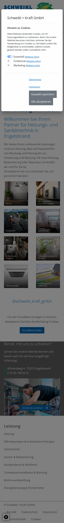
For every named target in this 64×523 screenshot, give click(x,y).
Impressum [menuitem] (34, 86)
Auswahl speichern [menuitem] (43, 94)
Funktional (27, 61)
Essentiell (26, 56)
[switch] (9, 61)
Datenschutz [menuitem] (35, 79)
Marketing (27, 65)
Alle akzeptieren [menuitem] (41, 101)
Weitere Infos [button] (32, 56)
